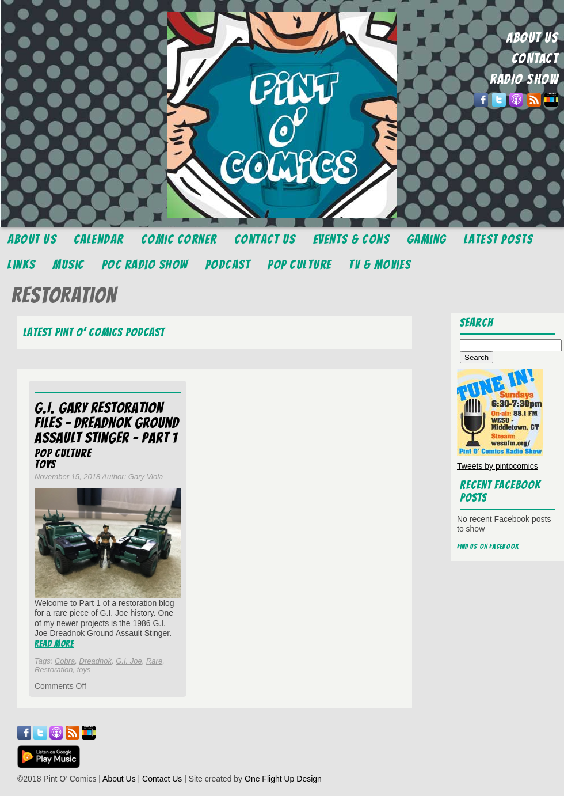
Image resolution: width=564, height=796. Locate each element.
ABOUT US (532, 38)
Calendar (99, 239)
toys (84, 669)
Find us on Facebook (488, 546)
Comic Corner (179, 239)
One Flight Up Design (283, 778)
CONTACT (535, 58)
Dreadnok (95, 661)
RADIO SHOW (524, 79)
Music (68, 264)
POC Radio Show (145, 264)
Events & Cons (351, 239)
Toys (45, 464)
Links (21, 264)
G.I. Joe (129, 661)
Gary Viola (145, 476)
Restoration (54, 669)
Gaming (427, 239)
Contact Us (265, 239)
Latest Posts (498, 239)
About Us (31, 239)
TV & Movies (380, 264)
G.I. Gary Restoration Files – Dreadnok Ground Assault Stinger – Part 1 (107, 423)
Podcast (228, 264)
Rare (154, 661)
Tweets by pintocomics (497, 466)
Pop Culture (300, 264)
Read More (54, 644)
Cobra (65, 661)
